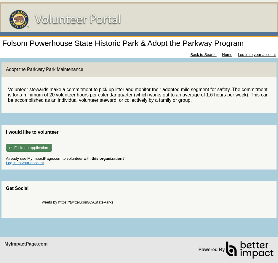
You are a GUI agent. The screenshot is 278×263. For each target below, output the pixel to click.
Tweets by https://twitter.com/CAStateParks (77, 202)
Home (227, 54)
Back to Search (203, 54)
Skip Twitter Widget (22, 202)
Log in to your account (257, 54)
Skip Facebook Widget (25, 206)
